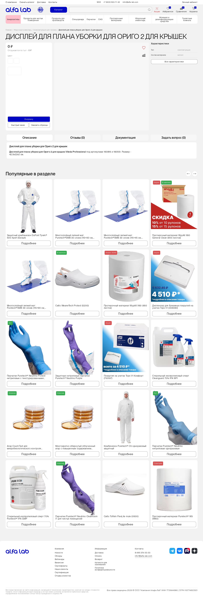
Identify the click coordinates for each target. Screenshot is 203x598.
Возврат (99, 559)
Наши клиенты (61, 569)
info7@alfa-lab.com (143, 556)
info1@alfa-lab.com (131, 2)
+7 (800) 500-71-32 (111, 2)
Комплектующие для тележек (45, 30)
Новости (59, 553)
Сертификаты (61, 566)
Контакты (53, 2)
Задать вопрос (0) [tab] (173, 137)
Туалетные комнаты (187, 19)
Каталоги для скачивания (101, 563)
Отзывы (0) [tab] (77, 137)
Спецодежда (78, 19)
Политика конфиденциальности (105, 569)
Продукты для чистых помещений (33, 19)
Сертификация (62, 572)
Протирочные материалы (116, 19)
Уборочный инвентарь (140, 19)
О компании (11, 2)
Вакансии (59, 563)
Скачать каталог (27, 2)
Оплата (98, 556)
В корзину (29, 119)
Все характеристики (174, 62)
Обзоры (58, 556)
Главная (9, 30)
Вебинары (59, 559)
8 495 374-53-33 (142, 553)
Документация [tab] (125, 137)
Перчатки (91, 19)
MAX (97, 2)
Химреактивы (13, 19)
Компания (59, 549)
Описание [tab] (29, 137)
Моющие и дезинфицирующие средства (164, 19)
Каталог (58, 9)
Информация (101, 549)
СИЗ (100, 19)
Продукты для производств (58, 19)
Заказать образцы (39, 125)
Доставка (41, 2)
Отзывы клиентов (63, 576)
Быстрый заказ (18, 125)
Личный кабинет (190, 2)
